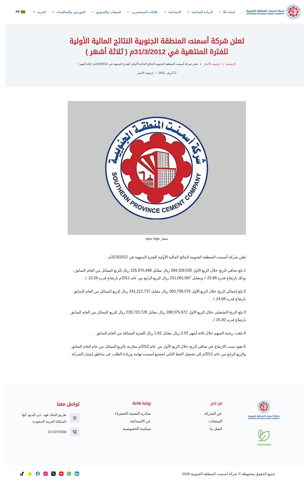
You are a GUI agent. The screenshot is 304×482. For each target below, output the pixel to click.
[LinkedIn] (72, 474)
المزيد (33, 12)
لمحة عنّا (221, 12)
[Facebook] (33, 474)
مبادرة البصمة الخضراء (128, 413)
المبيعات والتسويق (100, 12)
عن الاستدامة (135, 421)
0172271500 (52, 432)
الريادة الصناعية (194, 12)
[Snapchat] (25, 474)
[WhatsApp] (64, 474)
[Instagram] (41, 474)
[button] (15, 12)
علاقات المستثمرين (137, 12)
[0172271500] (70, 432)
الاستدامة (166, 12)
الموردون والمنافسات (63, 12)
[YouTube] (56, 474)
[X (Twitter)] (49, 474)
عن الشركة (208, 413)
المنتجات (211, 421)
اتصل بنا (211, 429)
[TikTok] (17, 474)
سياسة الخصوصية (132, 429)
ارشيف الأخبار (140, 73)
